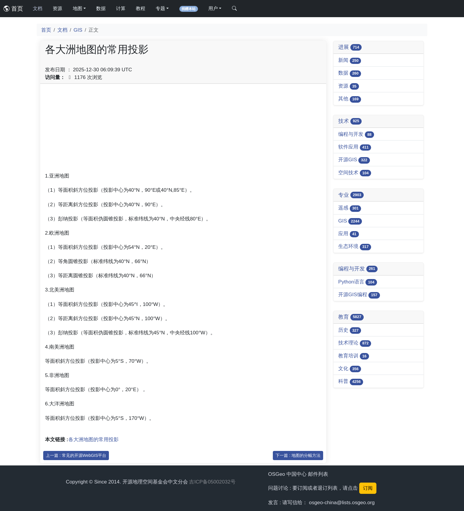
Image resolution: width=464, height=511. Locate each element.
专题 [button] (160, 8)
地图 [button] (77, 8)
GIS (78, 30)
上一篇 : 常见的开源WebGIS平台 (76, 455)
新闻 (349, 60)
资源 (57, 8)
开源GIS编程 (359, 294)
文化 (349, 368)
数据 (101, 8)
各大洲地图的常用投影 (93, 439)
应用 (348, 233)
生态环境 (354, 246)
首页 (13, 8)
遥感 (349, 208)
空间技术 (354, 173)
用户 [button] (213, 8)
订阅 (368, 488)
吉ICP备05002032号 (212, 482)
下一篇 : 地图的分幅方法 (298, 455)
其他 (349, 99)
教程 (140, 8)
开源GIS (354, 160)
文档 (37, 8)
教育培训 (353, 356)
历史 (349, 330)
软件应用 (354, 147)
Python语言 (357, 282)
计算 (120, 8)
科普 (350, 381)
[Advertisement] (183, 129)
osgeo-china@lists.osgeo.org (342, 502)
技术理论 (354, 343)
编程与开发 (356, 134)
